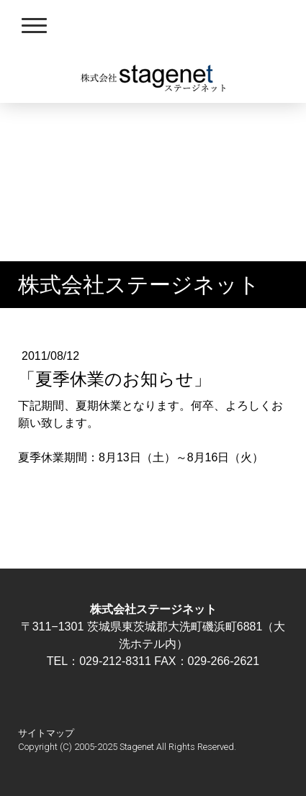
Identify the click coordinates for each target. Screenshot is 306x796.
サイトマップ (46, 733)
